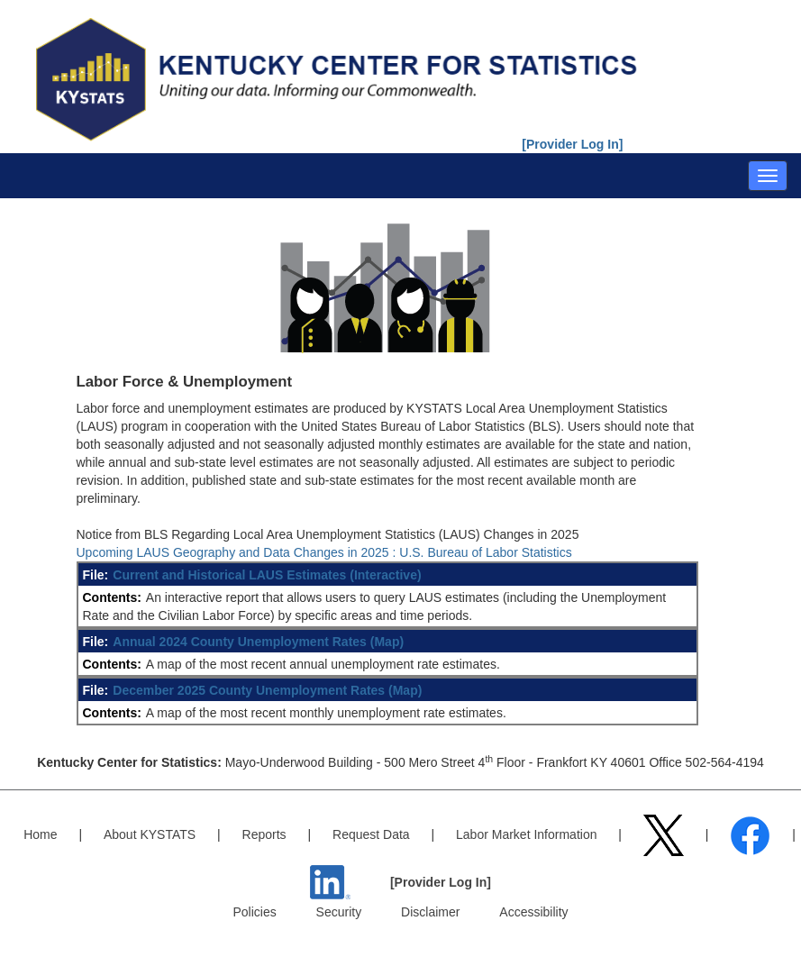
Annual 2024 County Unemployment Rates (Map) (258, 641)
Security (339, 912)
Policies (254, 912)
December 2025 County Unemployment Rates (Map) (267, 690)
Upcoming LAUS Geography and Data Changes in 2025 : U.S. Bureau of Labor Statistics (324, 552)
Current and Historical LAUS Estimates (229, 575)
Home (40, 834)
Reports (264, 834)
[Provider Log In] (572, 144)
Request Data (371, 834)
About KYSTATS (150, 834)
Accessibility (533, 912)
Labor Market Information (526, 834)
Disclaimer (430, 912)
